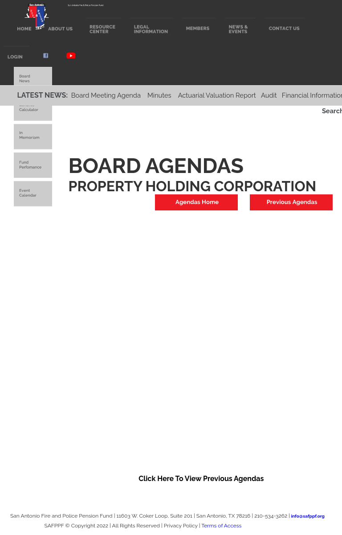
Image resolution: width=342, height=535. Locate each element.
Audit (269, 95)
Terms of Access (221, 526)
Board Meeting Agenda (106, 95)
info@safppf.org (308, 516)
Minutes (159, 95)
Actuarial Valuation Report (217, 95)
